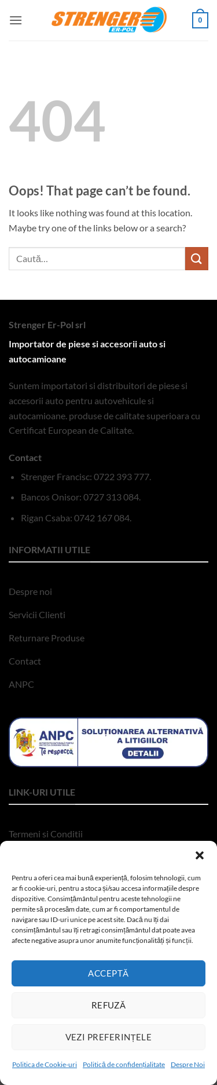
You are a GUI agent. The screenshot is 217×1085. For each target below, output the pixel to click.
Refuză (108, 1005)
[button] (199, 855)
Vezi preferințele (108, 1037)
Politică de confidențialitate (124, 1064)
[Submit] (196, 258)
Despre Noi (188, 1064)
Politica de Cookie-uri (44, 1064)
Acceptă (108, 973)
